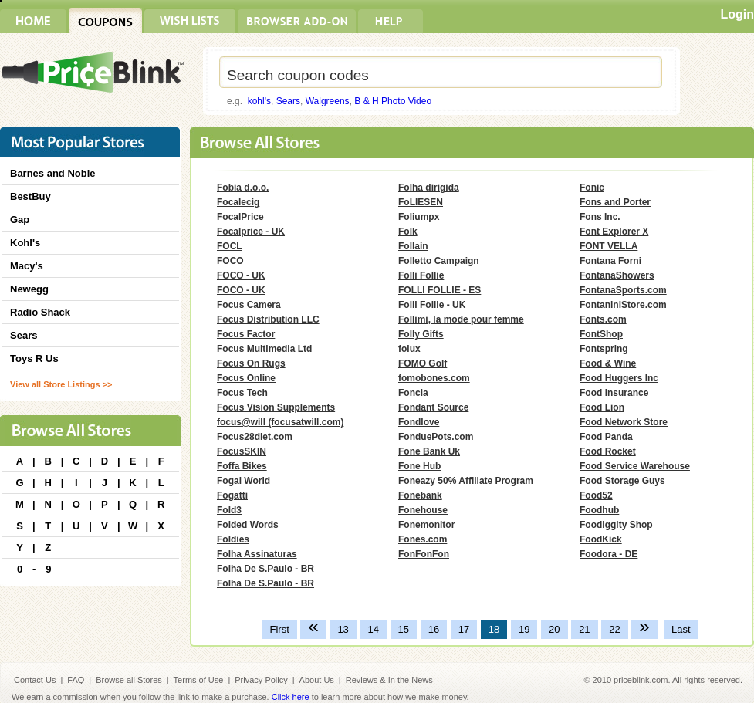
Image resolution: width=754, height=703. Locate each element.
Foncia (413, 392)
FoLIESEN (420, 202)
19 (524, 629)
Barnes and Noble (53, 173)
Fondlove (418, 422)
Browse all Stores (129, 679)
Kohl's (25, 242)
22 (614, 629)
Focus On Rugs (251, 363)
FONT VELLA (608, 246)
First (279, 629)
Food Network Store (624, 422)
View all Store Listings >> (61, 384)
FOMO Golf (422, 363)
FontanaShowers (617, 275)
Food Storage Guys (622, 480)
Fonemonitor (426, 524)
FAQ (75, 679)
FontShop (601, 334)
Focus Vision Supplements (276, 407)
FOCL (229, 246)
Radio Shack (40, 312)
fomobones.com (434, 378)
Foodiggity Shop (616, 524)
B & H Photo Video (392, 101)
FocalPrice (240, 216)
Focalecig (238, 202)
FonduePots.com (435, 436)
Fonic (592, 187)
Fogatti (232, 495)
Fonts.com (603, 319)
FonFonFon (423, 554)
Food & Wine (608, 363)
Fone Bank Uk (429, 451)
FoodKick (601, 539)
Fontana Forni (610, 260)
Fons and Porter (615, 202)
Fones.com (422, 539)
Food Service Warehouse (635, 466)
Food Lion (602, 407)
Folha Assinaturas (257, 554)
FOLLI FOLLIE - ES (439, 290)
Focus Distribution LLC (268, 319)
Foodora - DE (608, 554)
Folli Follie (421, 275)
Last (681, 629)
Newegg (29, 289)
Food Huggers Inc (619, 378)
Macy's (26, 266)
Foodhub (599, 510)
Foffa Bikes (242, 466)
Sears (288, 101)
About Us (316, 679)
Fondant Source (433, 407)
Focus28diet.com (254, 436)
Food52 (596, 495)
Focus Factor (246, 334)
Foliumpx (418, 216)
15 (403, 629)
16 (433, 629)
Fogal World (243, 480)
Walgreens (328, 101)
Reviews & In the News (389, 679)
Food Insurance (614, 392)
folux (409, 348)
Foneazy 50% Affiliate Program (465, 480)
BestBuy (30, 196)
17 (463, 629)
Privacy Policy (261, 679)
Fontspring (604, 348)
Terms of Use (199, 679)
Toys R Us (34, 358)
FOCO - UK (241, 275)
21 (584, 629)
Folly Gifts (421, 334)
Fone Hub (419, 466)
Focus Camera (249, 304)
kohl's (259, 101)
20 (554, 629)
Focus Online (246, 378)
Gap (19, 219)
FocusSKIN (241, 451)
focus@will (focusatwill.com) (280, 422)
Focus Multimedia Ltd (264, 348)
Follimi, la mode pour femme (461, 319)
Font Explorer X (614, 231)
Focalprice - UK (251, 231)
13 (342, 629)
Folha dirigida (428, 187)
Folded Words (248, 524)
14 (372, 629)
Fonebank (420, 495)
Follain (413, 246)
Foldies (233, 539)
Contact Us (35, 679)
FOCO (230, 260)
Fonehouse (423, 510)
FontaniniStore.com (623, 304)
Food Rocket (608, 451)
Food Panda (606, 436)
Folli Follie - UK (431, 304)
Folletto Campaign (438, 260)
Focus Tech (242, 392)
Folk (408, 231)
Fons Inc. (600, 216)
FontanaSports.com (623, 290)
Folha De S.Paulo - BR (265, 568)
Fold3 (229, 510)
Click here (290, 696)
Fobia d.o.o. (243, 187)
